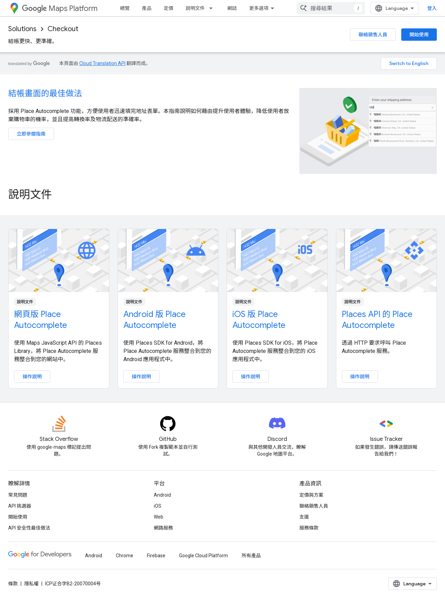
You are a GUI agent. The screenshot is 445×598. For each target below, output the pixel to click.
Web (158, 517)
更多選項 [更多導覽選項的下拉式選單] (258, 8)
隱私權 (31, 583)
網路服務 (163, 528)
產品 (146, 8)
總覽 (125, 8)
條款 (13, 583)
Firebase (156, 555)
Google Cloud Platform (203, 555)
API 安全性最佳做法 (29, 528)
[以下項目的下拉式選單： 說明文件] (213, 8)
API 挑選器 (19, 506)
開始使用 (419, 34)
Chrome (124, 555)
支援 (304, 517)
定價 (168, 8)
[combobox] (331, 8)
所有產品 (251, 555)
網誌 (232, 8)
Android (162, 495)
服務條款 (309, 528)
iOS (157, 506)
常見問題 (17, 495)
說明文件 (195, 8)
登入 (432, 8)
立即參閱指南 (31, 134)
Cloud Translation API (102, 63)
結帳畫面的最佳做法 (45, 93)
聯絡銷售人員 (373, 34)
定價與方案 (311, 495)
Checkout (63, 29)
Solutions (22, 29)
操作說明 (32, 376)
